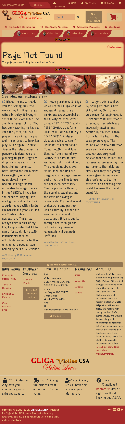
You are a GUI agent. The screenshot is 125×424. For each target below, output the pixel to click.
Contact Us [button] (57, 316)
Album (78, 292)
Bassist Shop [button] (99, 33)
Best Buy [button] (39, 4)
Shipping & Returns (8, 295)
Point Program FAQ (6, 306)
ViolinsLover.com (13, 4)
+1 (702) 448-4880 (94, 17)
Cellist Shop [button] (75, 33)
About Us (80, 281)
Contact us (103, 389)
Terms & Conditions (7, 286)
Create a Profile (27, 281)
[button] (73, 3)
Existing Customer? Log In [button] (31, 293)
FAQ (77, 275)
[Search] (64, 17)
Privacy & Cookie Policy (9, 276)
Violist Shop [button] (51, 33)
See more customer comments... (62, 264)
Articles (79, 286)
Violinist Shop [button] (26, 33)
